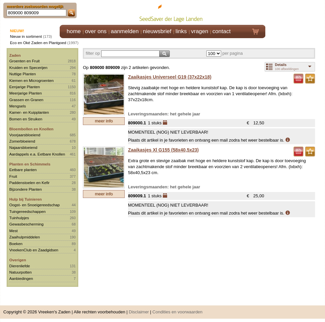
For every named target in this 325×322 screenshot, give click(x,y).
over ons (95, 31)
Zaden (15, 55)
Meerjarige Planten (25, 93)
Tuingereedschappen (27, 211)
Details (281, 65)
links (181, 31)
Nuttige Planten (22, 74)
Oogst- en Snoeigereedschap (34, 205)
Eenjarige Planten (24, 87)
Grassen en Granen (26, 99)
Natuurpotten (20, 272)
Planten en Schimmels (29, 164)
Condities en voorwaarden (178, 311)
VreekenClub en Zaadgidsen (33, 250)
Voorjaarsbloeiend (24, 135)
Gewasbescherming (26, 224)
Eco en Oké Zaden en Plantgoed (38, 42)
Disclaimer (139, 311)
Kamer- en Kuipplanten (29, 112)
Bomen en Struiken (25, 119)
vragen (199, 31)
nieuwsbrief (157, 31)
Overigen (17, 260)
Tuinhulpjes (19, 218)
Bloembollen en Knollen (31, 129)
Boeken (16, 243)
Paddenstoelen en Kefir (29, 182)
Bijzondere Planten (25, 189)
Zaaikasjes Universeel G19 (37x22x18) (169, 77)
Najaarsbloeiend (23, 147)
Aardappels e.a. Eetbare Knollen (37, 154)
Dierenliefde (19, 266)
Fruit (13, 176)
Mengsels (17, 106)
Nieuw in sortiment (26, 36)
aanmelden (125, 31)
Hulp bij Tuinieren (25, 199)
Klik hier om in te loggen (295, 12)
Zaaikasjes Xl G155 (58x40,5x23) (163, 150)
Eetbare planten (23, 169)
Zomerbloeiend (22, 141)
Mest (13, 230)
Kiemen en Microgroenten (31, 80)
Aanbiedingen (21, 278)
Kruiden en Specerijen (28, 67)
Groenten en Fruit (24, 61)
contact (222, 31)
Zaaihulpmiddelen (24, 237)
